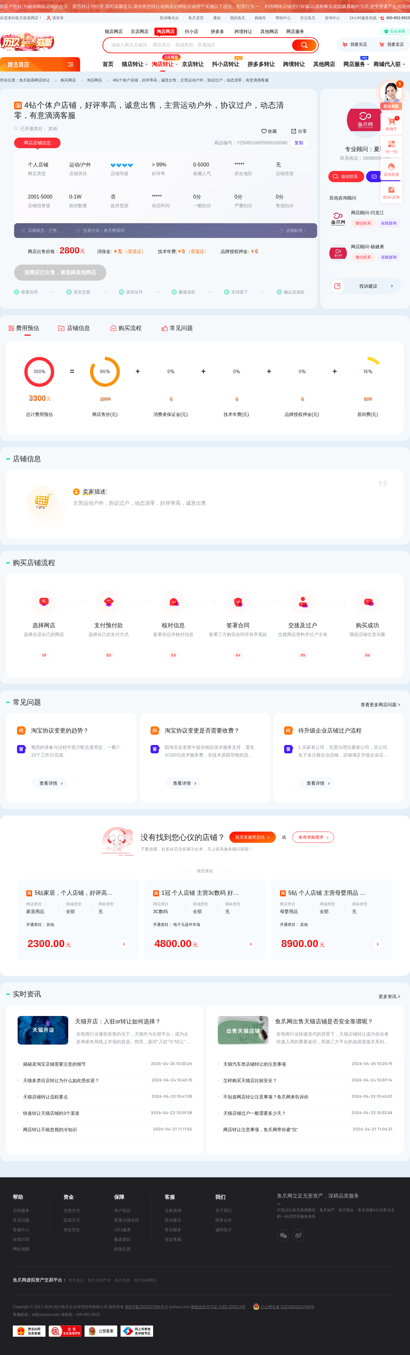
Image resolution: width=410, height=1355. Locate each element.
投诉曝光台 (169, 18)
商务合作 (223, 1220)
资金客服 (173, 1239)
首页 (107, 64)
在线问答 (21, 1239)
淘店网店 (94, 80)
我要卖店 (392, 44)
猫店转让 (133, 64)
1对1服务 (122, 1229)
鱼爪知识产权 (99, 1280)
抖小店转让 (225, 62)
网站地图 (21, 1249)
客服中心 (21, 1229)
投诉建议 (376, 286)
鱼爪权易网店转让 (34, 80)
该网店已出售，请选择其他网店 (60, 272)
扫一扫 (389, 146)
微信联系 (345, 176)
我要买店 (355, 44)
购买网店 (68, 80)
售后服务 (173, 1229)
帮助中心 (283, 18)
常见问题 (21, 1220)
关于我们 (223, 1210)
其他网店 (324, 64)
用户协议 (122, 1210)
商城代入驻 (387, 64)
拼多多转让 (261, 64)
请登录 (55, 18)
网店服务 (354, 62)
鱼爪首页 (196, 18)
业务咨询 (173, 1210)
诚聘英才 (223, 1229)
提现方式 (71, 1220)
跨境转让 (294, 64)
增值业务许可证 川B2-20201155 (218, 1307)
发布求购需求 (311, 837)
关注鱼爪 (308, 18)
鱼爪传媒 (122, 1280)
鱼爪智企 (76, 1280)
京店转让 (193, 64)
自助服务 (21, 1210)
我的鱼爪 (237, 18)
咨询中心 (332, 18)
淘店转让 (163, 62)
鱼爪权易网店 (145, 1280)
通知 (217, 18)
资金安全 (71, 1229)
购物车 (260, 18)
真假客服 (391, 174)
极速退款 (122, 1239)
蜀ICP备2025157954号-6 (146, 1307)
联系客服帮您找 (250, 837)
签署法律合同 (126, 1220)
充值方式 (71, 1210)
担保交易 (122, 1249)
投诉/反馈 (391, 197)
